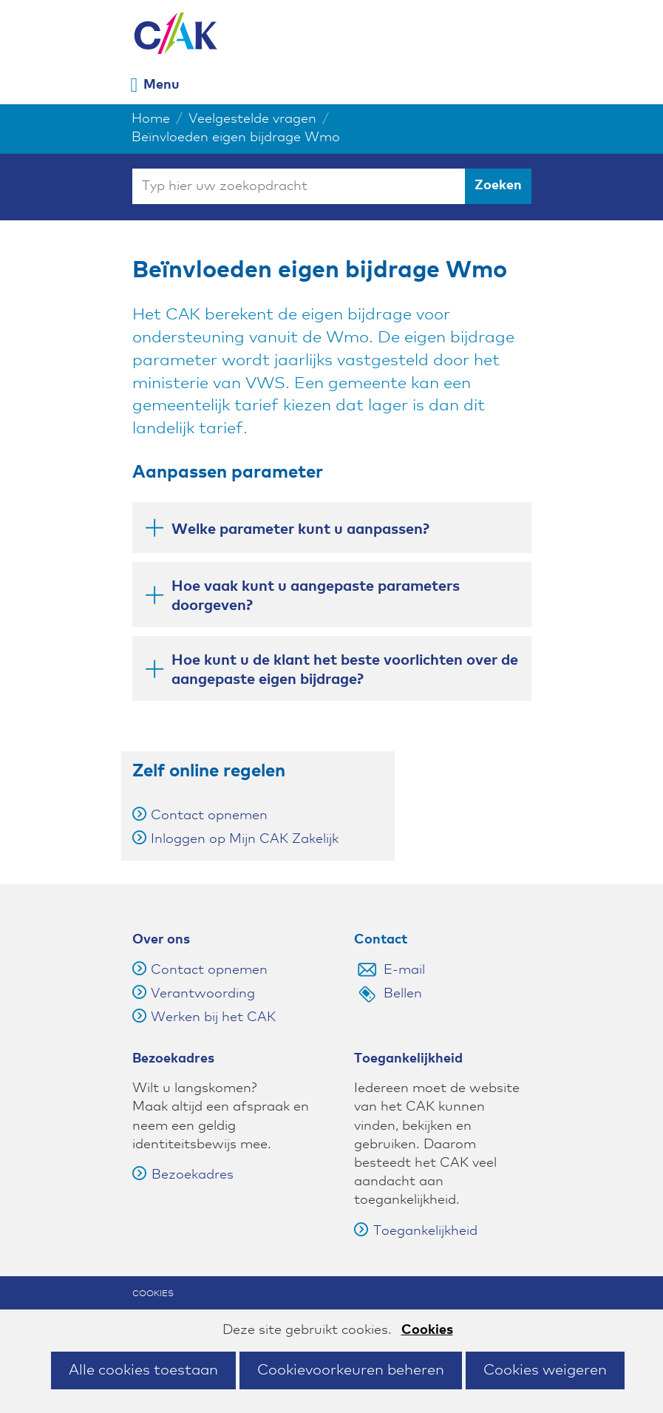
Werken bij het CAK (213, 1017)
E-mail (404, 970)
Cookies (427, 1330)
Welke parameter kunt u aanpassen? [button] (286, 531)
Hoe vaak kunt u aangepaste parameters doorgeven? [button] (301, 596)
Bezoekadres (183, 1175)
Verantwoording (203, 993)
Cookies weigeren (545, 1370)
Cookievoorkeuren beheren (350, 1370)
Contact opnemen (209, 815)
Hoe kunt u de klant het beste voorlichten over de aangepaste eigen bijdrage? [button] (331, 670)
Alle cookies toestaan (143, 1370)
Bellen (403, 993)
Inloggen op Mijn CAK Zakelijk (245, 839)
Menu (161, 85)
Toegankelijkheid (415, 1231)
